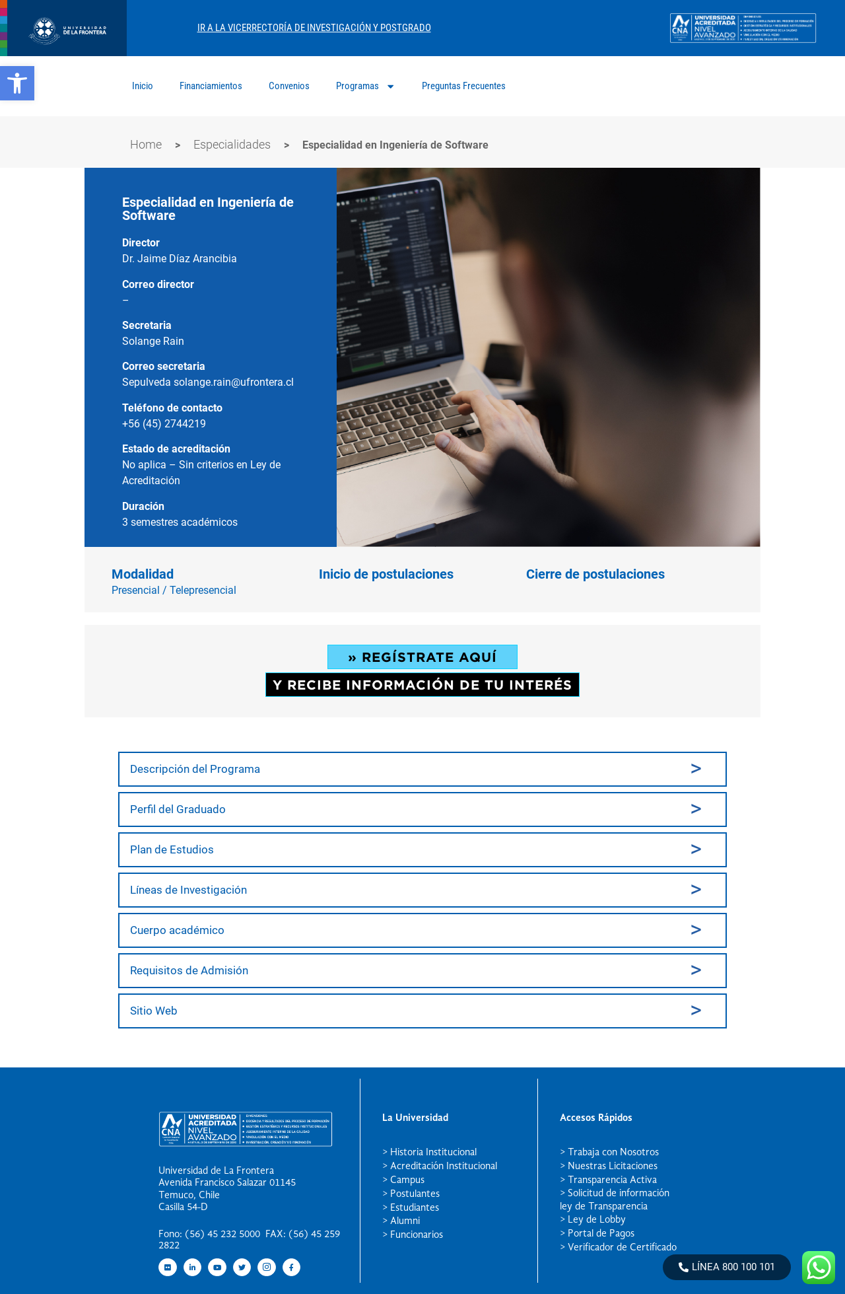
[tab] (422, 769)
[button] (17, 83)
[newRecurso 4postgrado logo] (63, 52)
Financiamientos (211, 86)
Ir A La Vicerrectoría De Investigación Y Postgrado (314, 28)
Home (146, 144)
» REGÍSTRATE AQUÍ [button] (422, 656)
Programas (365, 86)
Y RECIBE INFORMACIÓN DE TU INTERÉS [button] (422, 684)
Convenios (289, 86)
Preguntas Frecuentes (464, 86)
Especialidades (232, 144)
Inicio (142, 86)
